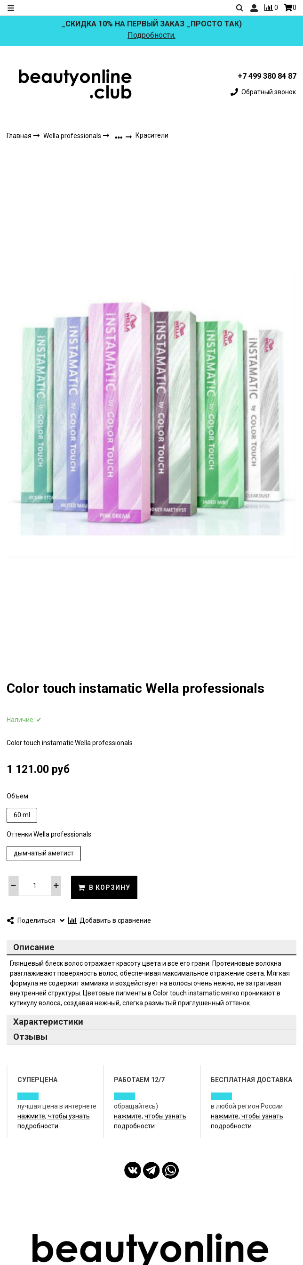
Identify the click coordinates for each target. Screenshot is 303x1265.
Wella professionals (73, 136)
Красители (152, 135)
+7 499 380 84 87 (267, 76)
